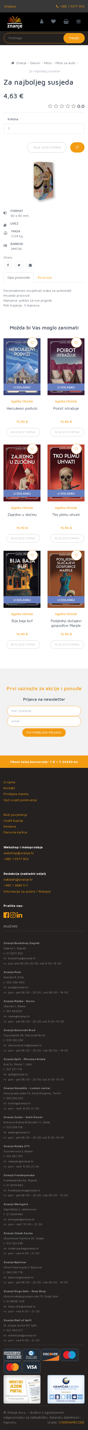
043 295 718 (14, 1272)
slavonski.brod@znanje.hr (25, 1045)
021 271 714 (14, 1069)
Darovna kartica (15, 832)
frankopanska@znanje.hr (24, 1190)
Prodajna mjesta (16, 794)
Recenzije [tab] (45, 277)
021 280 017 (14, 1330)
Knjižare (10, 6)
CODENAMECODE (71, 1422)
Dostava (10, 826)
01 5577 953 (14, 953)
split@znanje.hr (18, 1074)
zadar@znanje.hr (19, 1132)
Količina (13, 119)
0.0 (66, 106)
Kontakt (9, 788)
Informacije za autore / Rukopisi (27, 891)
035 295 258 (14, 1040)
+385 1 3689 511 (16, 885)
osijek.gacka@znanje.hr (23, 1248)
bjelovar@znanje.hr (21, 1277)
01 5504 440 (14, 1214)
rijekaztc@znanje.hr (21, 1161)
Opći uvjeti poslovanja (20, 800)
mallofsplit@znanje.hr (22, 1335)
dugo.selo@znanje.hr (22, 1306)
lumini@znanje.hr (19, 1103)
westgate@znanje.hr (21, 1219)
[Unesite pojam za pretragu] (44, 38)
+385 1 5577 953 (70, 6)
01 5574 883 (14, 1185)
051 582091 (14, 1011)
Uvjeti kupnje (13, 820)
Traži (74, 38)
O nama (9, 782)
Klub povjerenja (15, 815)
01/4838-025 (15, 1301)
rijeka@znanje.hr (19, 1016)
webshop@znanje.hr (19, 853)
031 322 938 (14, 1243)
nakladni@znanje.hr (18, 879)
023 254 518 (14, 1127)
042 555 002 (14, 1098)
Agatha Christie (22, 401)
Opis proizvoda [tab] (18, 277)
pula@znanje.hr (18, 987)
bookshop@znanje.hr (22, 958)
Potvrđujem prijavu (44, 732)
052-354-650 (15, 982)
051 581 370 (14, 1156)
